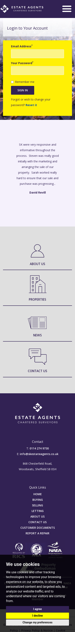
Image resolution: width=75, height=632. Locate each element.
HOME (37, 494)
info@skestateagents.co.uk (39, 454)
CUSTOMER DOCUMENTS (37, 528)
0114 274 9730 (39, 448)
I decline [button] (37, 615)
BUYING (37, 500)
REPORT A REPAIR (37, 533)
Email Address (22, 46)
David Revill (37, 192)
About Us (37, 264)
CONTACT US (37, 522)
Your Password (22, 63)
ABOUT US (37, 516)
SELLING (37, 505)
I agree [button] (37, 609)
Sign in (22, 90)
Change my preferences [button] (37, 622)
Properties (37, 299)
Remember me (22, 82)
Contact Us (37, 371)
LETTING (38, 511)
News (37, 335)
